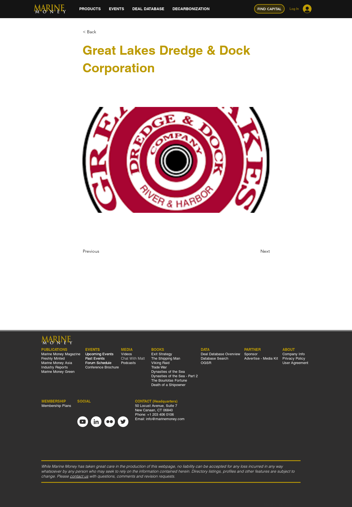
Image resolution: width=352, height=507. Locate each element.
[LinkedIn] (96, 421)
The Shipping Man (165, 358)
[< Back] (101, 31)
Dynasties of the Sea (168, 372)
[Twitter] (123, 421)
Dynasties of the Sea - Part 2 (175, 376)
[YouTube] (82, 421)
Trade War (159, 367)
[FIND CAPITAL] (269, 8)
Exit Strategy (161, 354)
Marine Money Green (58, 372)
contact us (79, 476)
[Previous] (101, 251)
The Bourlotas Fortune (169, 380)
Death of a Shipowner (168, 385)
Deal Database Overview (220, 354)
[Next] (256, 251)
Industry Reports (54, 367)
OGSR (206, 363)
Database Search (214, 358)
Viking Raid (160, 363)
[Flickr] (109, 421)
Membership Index (279, 504)
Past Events (95, 358)
